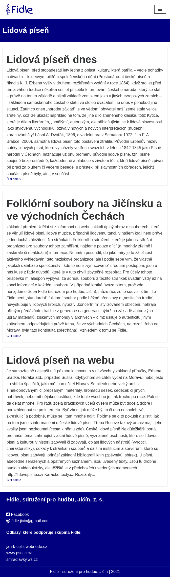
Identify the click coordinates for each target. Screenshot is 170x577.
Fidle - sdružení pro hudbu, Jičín (79, 571)
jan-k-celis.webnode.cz (26, 546)
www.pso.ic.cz (19, 553)
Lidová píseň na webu (60, 360)
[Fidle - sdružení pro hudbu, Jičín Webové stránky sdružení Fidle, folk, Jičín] (19, 9)
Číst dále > (14, 179)
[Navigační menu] (160, 9)
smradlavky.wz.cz (22, 559)
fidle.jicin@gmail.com (30, 521)
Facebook (20, 514)
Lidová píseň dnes (52, 59)
